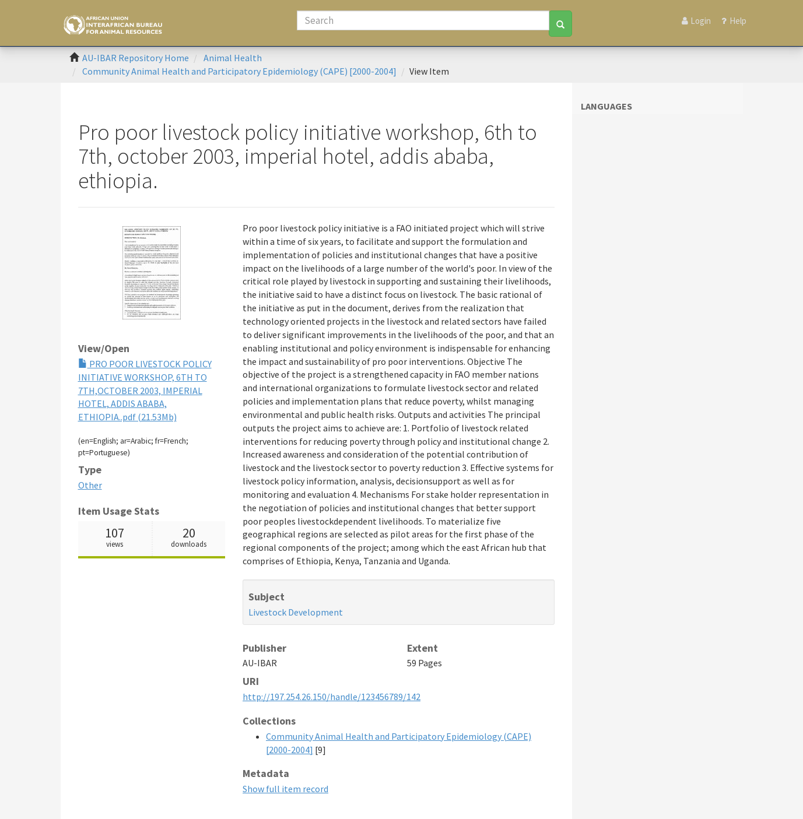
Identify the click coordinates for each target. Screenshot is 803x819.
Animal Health (233, 58)
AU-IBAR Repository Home (135, 58)
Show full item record (285, 789)
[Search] (423, 20)
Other (90, 485)
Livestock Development (295, 612)
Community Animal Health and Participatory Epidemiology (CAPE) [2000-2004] (239, 71)
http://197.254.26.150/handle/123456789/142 (331, 696)
